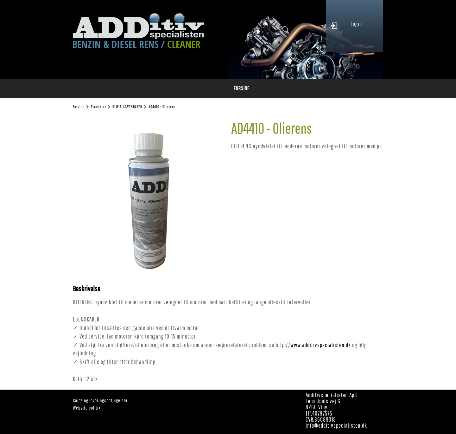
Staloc (268, 89)
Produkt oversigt (145, 89)
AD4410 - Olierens (162, 107)
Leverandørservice (358, 89)
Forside (109, 89)
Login (356, 24)
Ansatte (293, 89)
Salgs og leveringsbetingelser (100, 400)
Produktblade (188, 89)
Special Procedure (232, 89)
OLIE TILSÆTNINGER (127, 107)
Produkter (98, 107)
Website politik (87, 408)
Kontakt (319, 89)
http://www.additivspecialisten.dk (313, 344)
